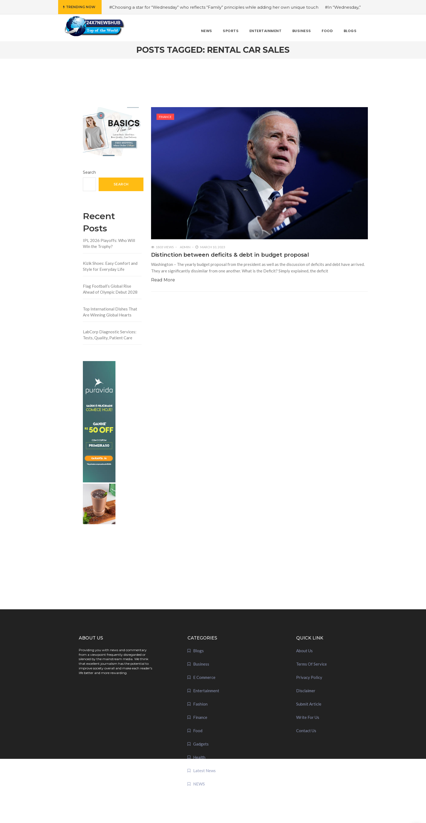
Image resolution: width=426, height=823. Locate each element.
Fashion (200, 703)
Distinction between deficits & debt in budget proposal (230, 254)
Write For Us (307, 717)
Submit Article (308, 703)
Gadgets (201, 743)
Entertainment (206, 690)
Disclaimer (305, 690)
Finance (165, 117)
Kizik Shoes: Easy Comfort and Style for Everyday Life (110, 266)
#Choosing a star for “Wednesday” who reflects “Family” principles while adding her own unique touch (213, 7)
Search (89, 172)
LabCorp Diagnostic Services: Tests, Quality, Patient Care (109, 334)
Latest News (204, 770)
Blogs (198, 650)
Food (197, 730)
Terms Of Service (311, 663)
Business (201, 663)
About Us (304, 650)
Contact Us (306, 730)
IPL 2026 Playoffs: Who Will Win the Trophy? (109, 243)
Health (199, 757)
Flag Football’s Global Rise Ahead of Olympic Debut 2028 (110, 289)
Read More (163, 279)
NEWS (199, 783)
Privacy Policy (309, 677)
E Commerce (204, 677)
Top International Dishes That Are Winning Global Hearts (110, 312)
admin (185, 247)
